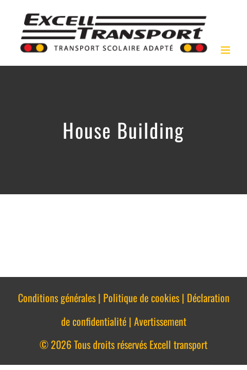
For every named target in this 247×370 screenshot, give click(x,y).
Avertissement (160, 321)
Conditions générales (57, 297)
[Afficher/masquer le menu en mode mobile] (226, 50)
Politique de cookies (141, 297)
